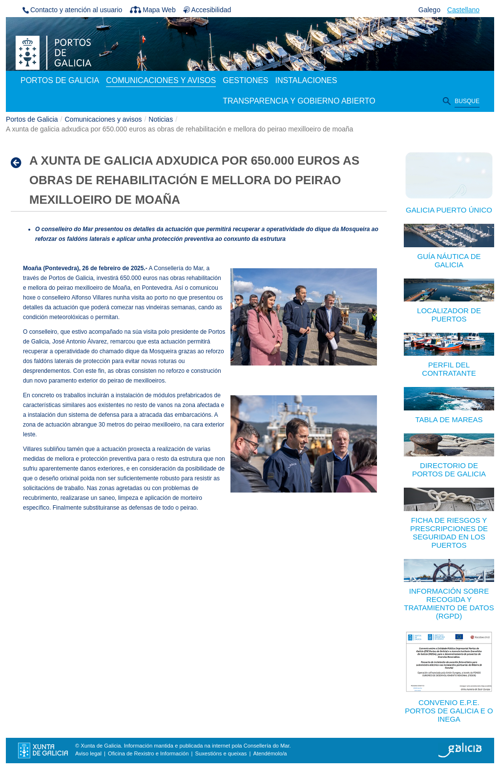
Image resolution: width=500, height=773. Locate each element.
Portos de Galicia (32, 119)
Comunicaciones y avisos (103, 119)
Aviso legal (88, 753)
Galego (429, 10)
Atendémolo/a (270, 753)
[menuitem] (60, 81)
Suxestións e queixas (221, 753)
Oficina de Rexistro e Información (148, 753)
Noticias (160, 119)
